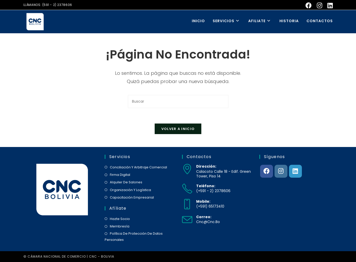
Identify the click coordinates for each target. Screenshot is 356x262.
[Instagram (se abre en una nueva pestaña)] (319, 5)
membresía (119, 226)
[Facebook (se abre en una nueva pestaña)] (308, 5)
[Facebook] (266, 171)
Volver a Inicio (178, 128)
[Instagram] (281, 171)
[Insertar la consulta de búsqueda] (178, 101)
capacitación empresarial (132, 197)
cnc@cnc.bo (208, 221)
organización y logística (130, 189)
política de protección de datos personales (134, 236)
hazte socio (120, 218)
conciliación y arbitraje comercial (138, 167)
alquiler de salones (126, 182)
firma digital (120, 174)
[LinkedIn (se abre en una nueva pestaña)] (329, 5)
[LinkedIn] (295, 171)
